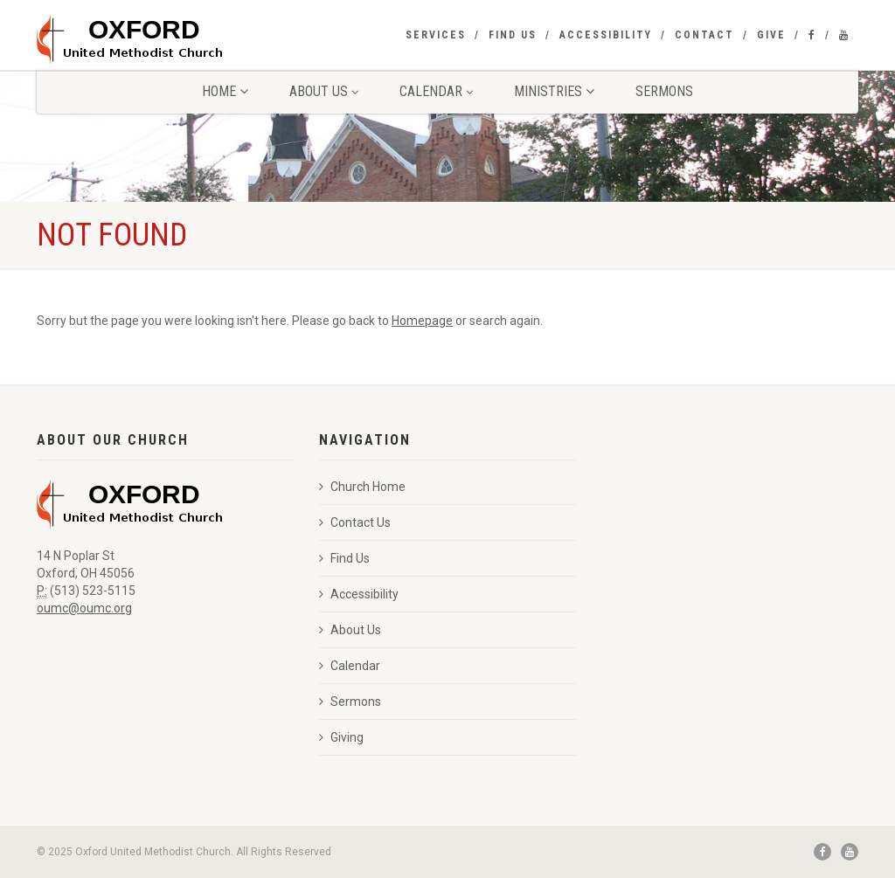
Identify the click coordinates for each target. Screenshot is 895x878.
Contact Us (355, 522)
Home (225, 91)
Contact (704, 35)
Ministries (554, 91)
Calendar (436, 91)
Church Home (362, 487)
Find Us (513, 35)
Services (436, 35)
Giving (341, 737)
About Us (323, 91)
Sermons (664, 91)
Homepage (422, 321)
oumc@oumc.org (84, 608)
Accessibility (605, 35)
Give (771, 35)
